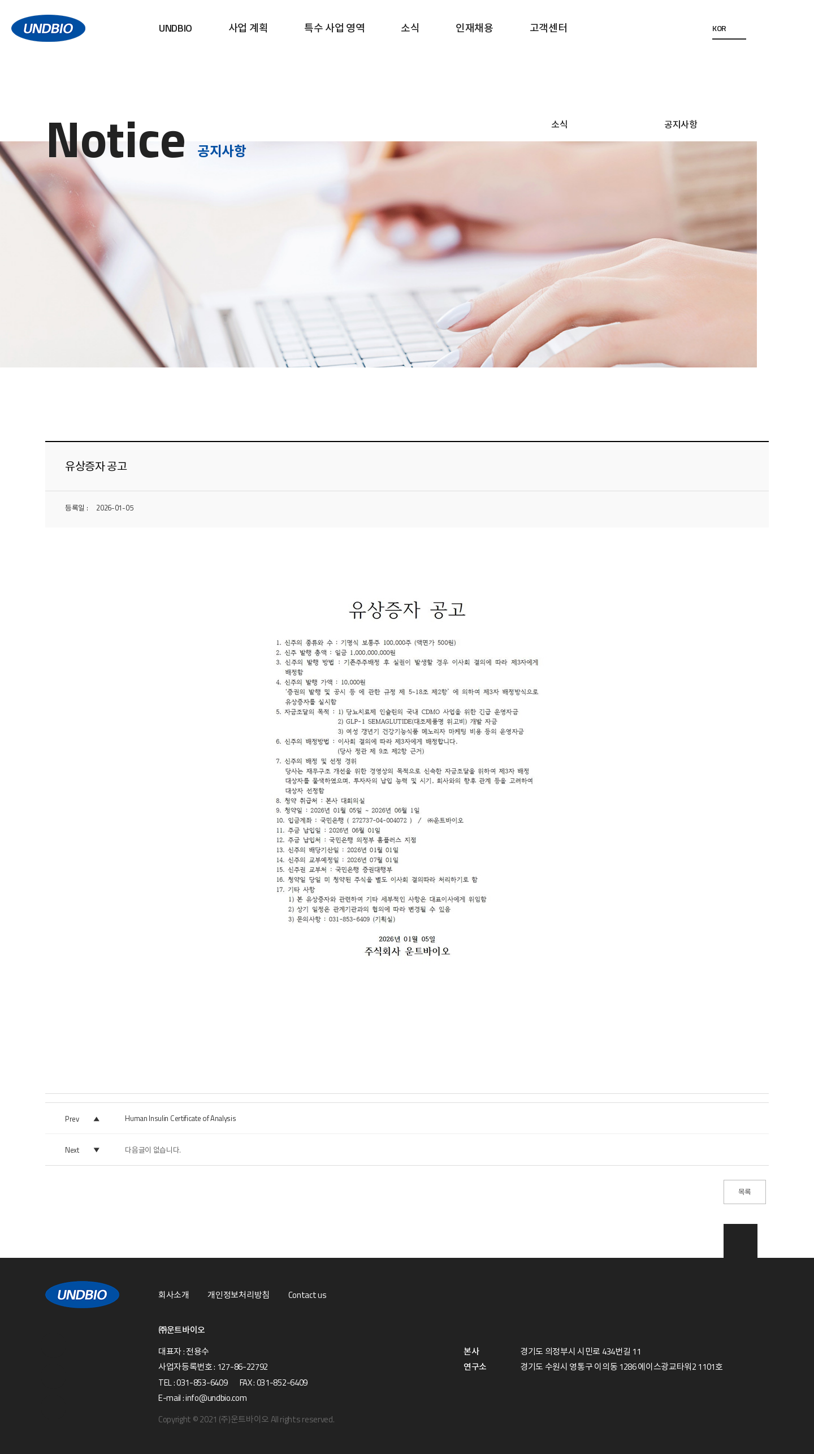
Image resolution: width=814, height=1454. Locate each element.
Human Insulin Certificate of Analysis (180, 1118)
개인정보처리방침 (238, 1295)
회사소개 (173, 1295)
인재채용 (474, 28)
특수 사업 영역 (334, 28)
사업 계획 (248, 28)
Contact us (307, 1295)
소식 (410, 28)
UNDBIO (175, 28)
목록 (744, 1191)
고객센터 (549, 28)
